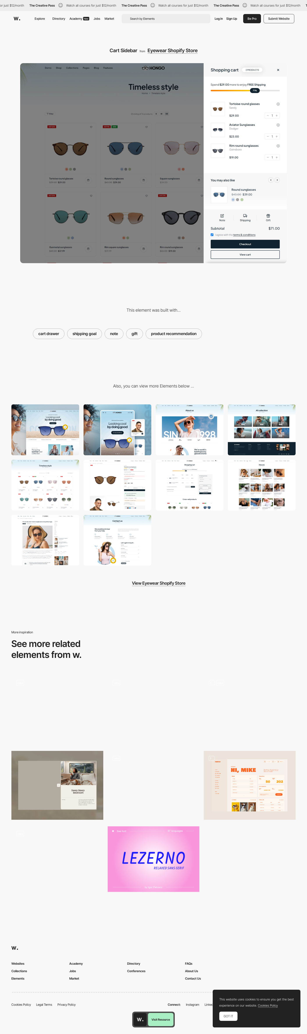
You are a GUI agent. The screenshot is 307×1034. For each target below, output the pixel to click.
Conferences (136, 971)
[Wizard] (57, 860)
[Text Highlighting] (57, 709)
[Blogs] (262, 485)
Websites (17, 963)
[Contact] (117, 540)
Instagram (192, 1004)
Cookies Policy (21, 1004)
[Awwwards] (17, 18)
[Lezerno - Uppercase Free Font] (154, 859)
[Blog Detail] (45, 540)
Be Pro (252, 18)
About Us (191, 971)
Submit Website (279, 18)
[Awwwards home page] (140, 1019)
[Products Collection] (45, 485)
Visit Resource (161, 1019)
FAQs (188, 963)
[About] (189, 429)
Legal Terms (44, 1004)
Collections (19, 971)
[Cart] (189, 485)
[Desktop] (45, 429)
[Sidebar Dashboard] (250, 785)
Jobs (97, 18)
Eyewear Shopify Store (173, 50)
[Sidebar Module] (57, 785)
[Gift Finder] (154, 709)
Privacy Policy (66, 1004)
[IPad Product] (250, 709)
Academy (79, 18)
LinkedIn (210, 1004)
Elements (17, 978)
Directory (58, 18)
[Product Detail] (117, 485)
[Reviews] (154, 785)
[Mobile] (117, 429)
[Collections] (262, 429)
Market (109, 18)
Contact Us (193, 978)
